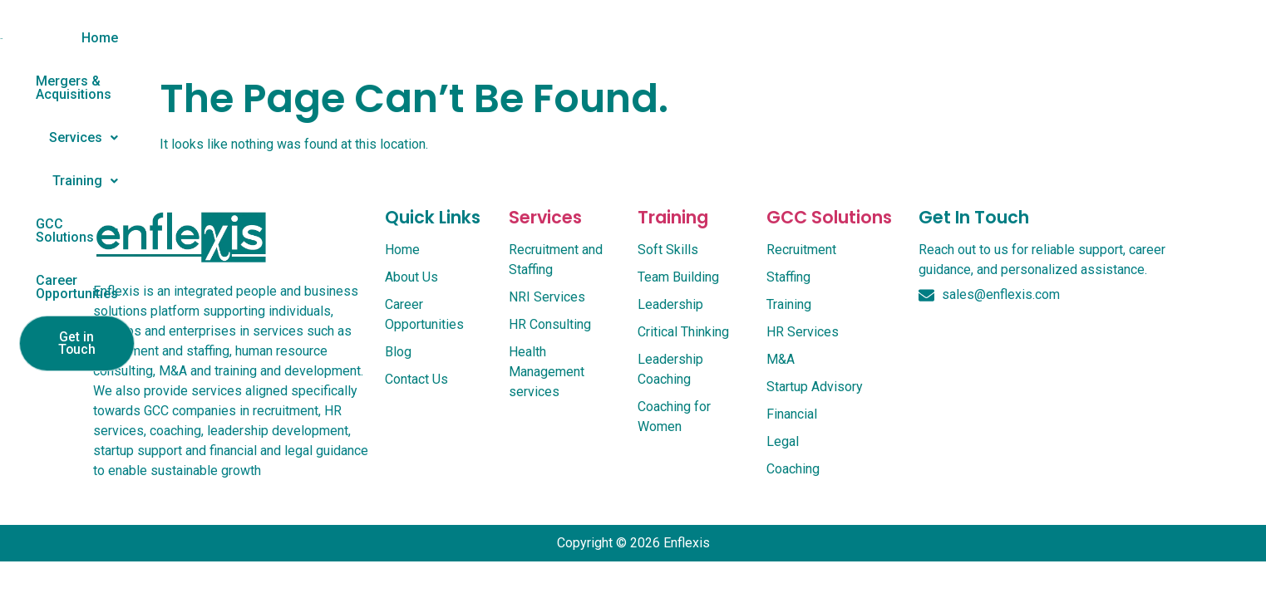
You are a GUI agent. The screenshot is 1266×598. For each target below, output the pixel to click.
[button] (582, 38)
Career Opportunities (950, 38)
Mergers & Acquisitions (443, 38)
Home (319, 38)
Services (582, 38)
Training (683, 38)
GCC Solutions (801, 38)
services (545, 235)
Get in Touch (1102, 39)
